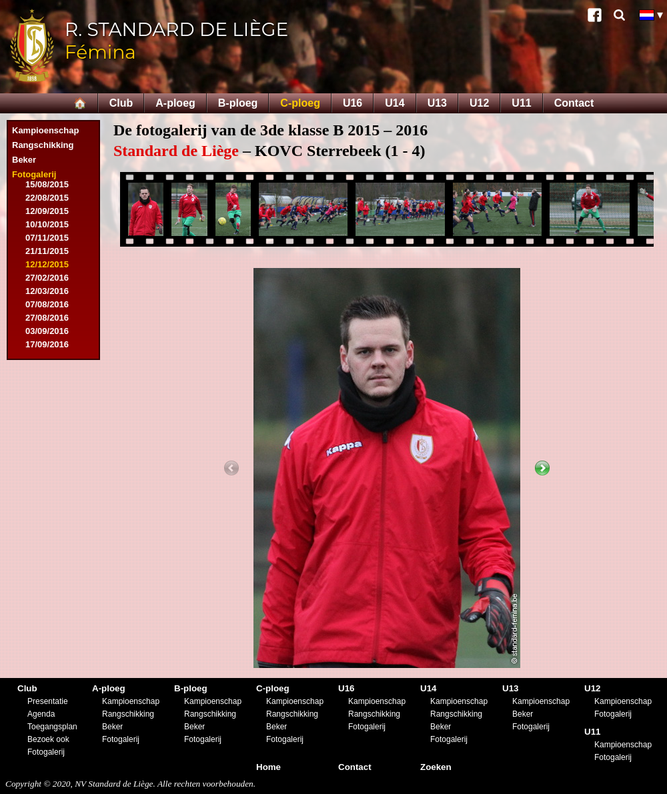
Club (121, 103)
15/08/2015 (47, 184)
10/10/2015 (47, 224)
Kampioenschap (45, 130)
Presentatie (47, 701)
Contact (574, 103)
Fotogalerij (34, 174)
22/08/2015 (47, 198)
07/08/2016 (47, 304)
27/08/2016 (47, 318)
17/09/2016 (47, 344)
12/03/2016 (47, 291)
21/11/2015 (47, 251)
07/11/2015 (47, 238)
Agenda (41, 714)
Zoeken (436, 767)
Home (268, 767)
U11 (521, 103)
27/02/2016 (47, 278)
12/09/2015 (47, 211)
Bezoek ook (48, 739)
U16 (352, 103)
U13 (437, 103)
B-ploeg (238, 103)
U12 (479, 103)
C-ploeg (300, 103)
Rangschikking (42, 145)
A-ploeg (175, 103)
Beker (24, 160)
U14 (394, 103)
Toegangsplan (52, 726)
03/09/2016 (47, 331)
